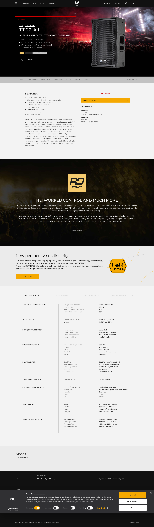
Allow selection (132, 515)
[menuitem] (38, 3)
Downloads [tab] (62, 295)
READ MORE (77, 230)
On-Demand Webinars (108, 503)
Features (20, 79)
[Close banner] (151, 506)
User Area (104, 496)
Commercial (40, 503)
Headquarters (133, 496)
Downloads (46, 79)
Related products (73, 79)
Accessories (58, 79)
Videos (85, 79)
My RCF (118, 3)
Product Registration (108, 498)
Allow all (133, 509)
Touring (38, 498)
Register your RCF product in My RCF (111, 478)
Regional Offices (134, 498)
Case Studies (83, 496)
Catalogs (61, 496)
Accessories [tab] (92, 295)
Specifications (32, 79)
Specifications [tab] (32, 295)
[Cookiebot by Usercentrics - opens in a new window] (12, 523)
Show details (101, 522)
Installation (39, 501)
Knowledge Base (107, 501)
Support (30, 60)
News (130, 503)
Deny (132, 522)
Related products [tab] (122, 295)
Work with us (133, 501)
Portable (38, 496)
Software (61, 498)
